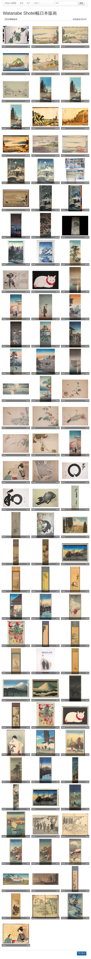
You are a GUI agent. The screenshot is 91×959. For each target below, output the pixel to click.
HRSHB (57, 101)
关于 (28, 3)
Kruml (57, 509)
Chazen (57, 46)
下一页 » (81, 953)
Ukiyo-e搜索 (10, 3)
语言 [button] (37, 3)
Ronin (57, 291)
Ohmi (28, 564)
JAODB (57, 128)
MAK (87, 537)
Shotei (4, 46)
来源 (21, 3)
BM (29, 46)
